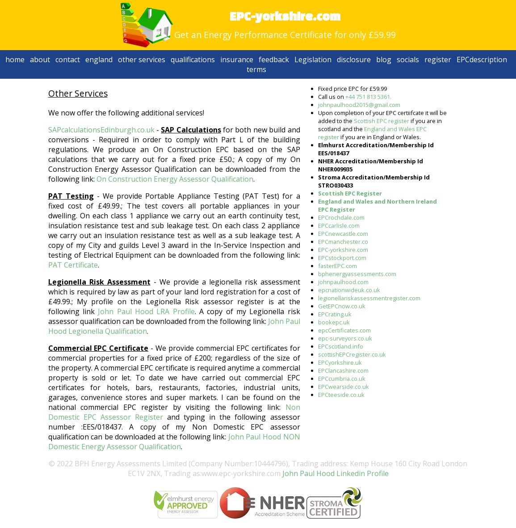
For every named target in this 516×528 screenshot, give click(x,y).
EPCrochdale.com (341, 217)
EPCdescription (482, 59)
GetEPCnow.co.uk (341, 306)
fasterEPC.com (337, 266)
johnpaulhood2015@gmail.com (359, 105)
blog (383, 59)
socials (408, 59)
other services (141, 59)
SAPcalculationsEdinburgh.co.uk (101, 130)
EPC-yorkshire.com (343, 250)
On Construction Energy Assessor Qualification (174, 179)
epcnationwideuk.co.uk (349, 290)
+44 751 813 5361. (368, 97)
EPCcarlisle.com (339, 225)
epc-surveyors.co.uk (345, 338)
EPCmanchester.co (343, 242)
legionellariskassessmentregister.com (369, 298)
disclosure (354, 59)
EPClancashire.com (343, 370)
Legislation (312, 59)
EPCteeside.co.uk (341, 395)
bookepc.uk (334, 322)
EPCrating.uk (335, 314)
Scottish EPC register (381, 121)
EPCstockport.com (342, 258)
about (40, 59)
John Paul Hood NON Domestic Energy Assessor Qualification (174, 441)
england (99, 59)
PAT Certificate (73, 265)
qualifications (193, 59)
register (437, 59)
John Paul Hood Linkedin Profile (335, 473)
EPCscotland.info (340, 346)
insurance (236, 59)
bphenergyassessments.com (357, 274)
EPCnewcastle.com (343, 234)
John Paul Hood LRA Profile (146, 311)
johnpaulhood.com (343, 282)
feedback (274, 59)
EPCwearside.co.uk (343, 387)
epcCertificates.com (344, 330)
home (15, 59)
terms (256, 69)
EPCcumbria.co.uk (341, 379)
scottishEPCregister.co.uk (352, 354)
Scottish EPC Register (350, 193)
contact (67, 59)
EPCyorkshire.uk (340, 362)
